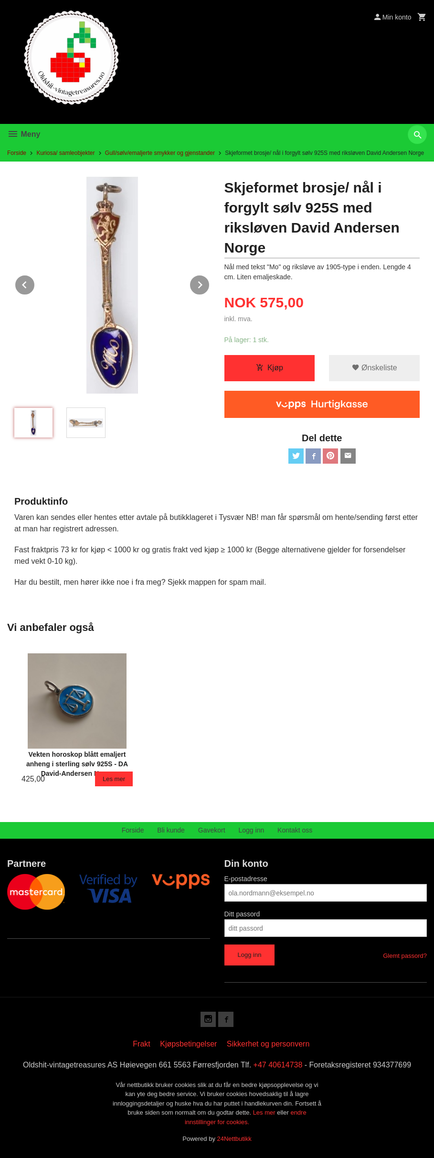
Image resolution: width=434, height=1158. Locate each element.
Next (209, 283)
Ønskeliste (374, 368)
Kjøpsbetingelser (188, 1044)
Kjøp (269, 368)
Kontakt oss (294, 830)
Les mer (265, 1112)
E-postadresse (245, 879)
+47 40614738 (278, 1065)
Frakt (141, 1044)
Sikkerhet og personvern (268, 1044)
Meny (23, 134)
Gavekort (211, 830)
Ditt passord (242, 914)
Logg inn (252, 830)
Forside (16, 153)
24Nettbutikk (234, 1138)
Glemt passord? (405, 955)
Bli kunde (171, 830)
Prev (34, 283)
